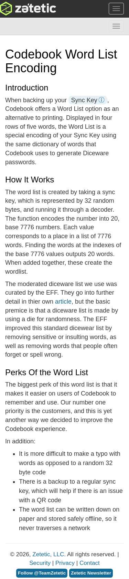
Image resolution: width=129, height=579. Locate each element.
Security (40, 563)
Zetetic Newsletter (91, 573)
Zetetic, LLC (48, 554)
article (63, 301)
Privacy (65, 563)
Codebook (19, 26)
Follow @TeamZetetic (42, 573)
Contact (89, 563)
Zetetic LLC (21, 8)
